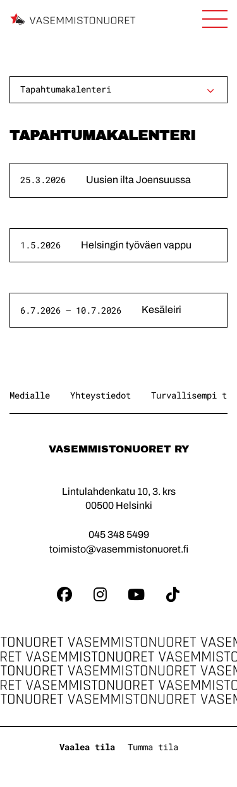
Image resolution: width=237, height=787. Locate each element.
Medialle (29, 395)
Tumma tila (153, 747)
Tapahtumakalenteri (65, 89)
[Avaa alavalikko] (210, 90)
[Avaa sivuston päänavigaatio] (215, 19)
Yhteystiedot (100, 395)
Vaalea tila (87, 747)
